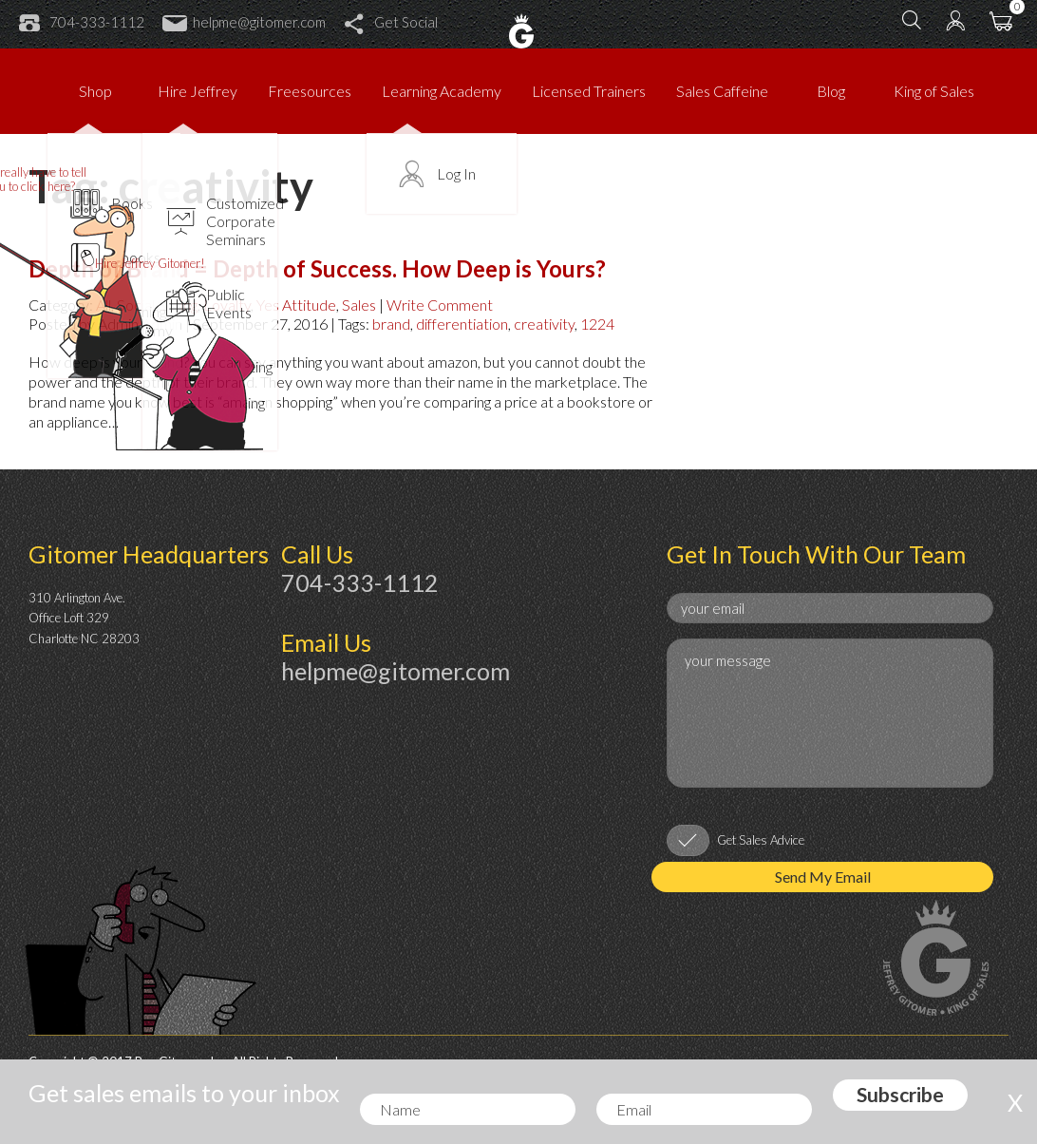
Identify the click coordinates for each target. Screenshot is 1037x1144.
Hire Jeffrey (197, 91)
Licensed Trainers (589, 91)
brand (391, 324)
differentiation (462, 324)
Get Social (391, 21)
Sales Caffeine (722, 91)
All (103, 305)
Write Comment (440, 305)
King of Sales (934, 91)
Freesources (309, 91)
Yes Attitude (296, 305)
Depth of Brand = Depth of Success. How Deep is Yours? (317, 268)
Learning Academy (441, 91)
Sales (359, 305)
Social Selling (157, 305)
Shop (95, 91)
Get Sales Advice (760, 840)
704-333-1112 (81, 21)
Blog (831, 91)
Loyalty (227, 305)
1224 (597, 324)
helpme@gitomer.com (244, 21)
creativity (544, 324)
